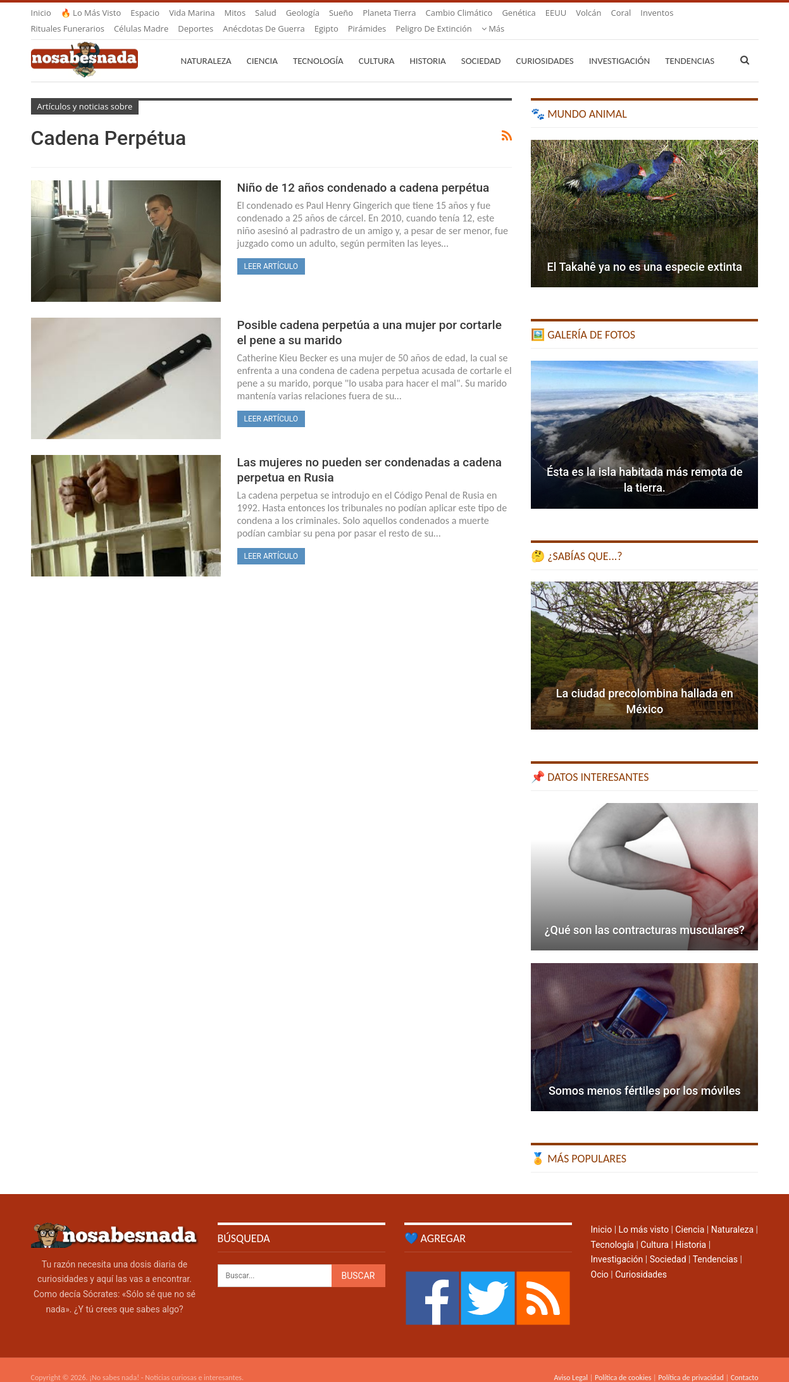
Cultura (377, 45)
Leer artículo (271, 251)
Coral (621, 12)
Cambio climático (459, 12)
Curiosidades (545, 45)
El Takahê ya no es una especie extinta (644, 251)
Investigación (619, 45)
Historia (427, 45)
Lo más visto (644, 1214)
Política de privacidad (690, 1362)
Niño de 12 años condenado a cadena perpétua (363, 172)
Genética (518, 12)
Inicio (41, 12)
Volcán (588, 12)
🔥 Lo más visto (91, 12)
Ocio (600, 1259)
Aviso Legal (571, 1362)
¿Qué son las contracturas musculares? (645, 914)
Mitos (234, 12)
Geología (303, 12)
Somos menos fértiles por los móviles (645, 1075)
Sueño (341, 12)
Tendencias (715, 1244)
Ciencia (262, 45)
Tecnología (318, 45)
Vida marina (191, 12)
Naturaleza (206, 45)
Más (652, 12)
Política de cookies (623, 1362)
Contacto (745, 1362)
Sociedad (481, 45)
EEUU (555, 12)
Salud (265, 12)
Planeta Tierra (389, 12)
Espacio (144, 12)
